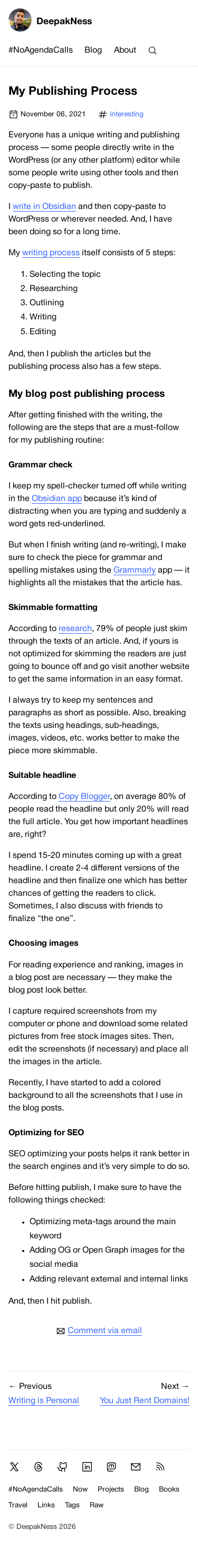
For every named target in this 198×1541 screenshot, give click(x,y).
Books (169, 1489)
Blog (93, 50)
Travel (17, 1505)
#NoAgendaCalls (40, 50)
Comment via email (105, 1331)
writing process (51, 253)
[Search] (152, 50)
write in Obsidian (44, 207)
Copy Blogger (84, 796)
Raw (96, 1505)
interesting (127, 114)
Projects (111, 1489)
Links (46, 1505)
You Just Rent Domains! (145, 1401)
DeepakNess (50, 21)
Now (80, 1489)
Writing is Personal (43, 1401)
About (125, 50)
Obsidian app (57, 499)
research (75, 629)
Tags (72, 1505)
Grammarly (135, 570)
